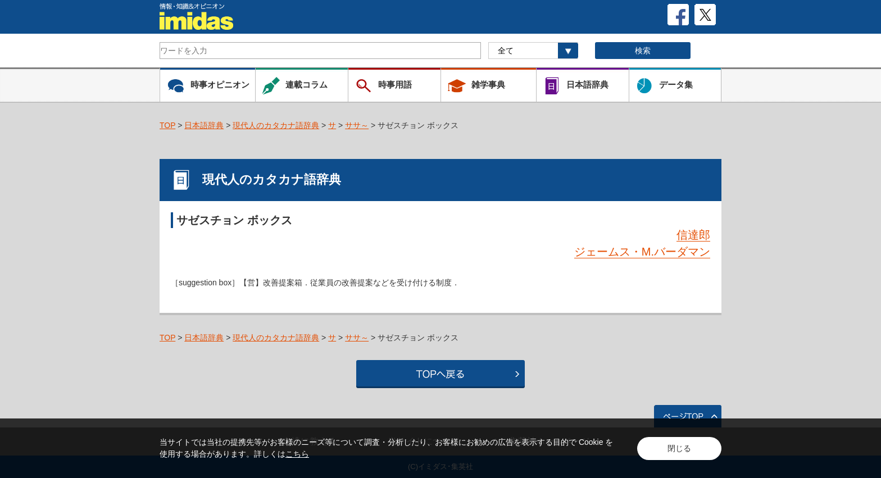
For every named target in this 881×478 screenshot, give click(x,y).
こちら (297, 453)
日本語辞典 (204, 125)
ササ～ (357, 125)
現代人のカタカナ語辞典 (276, 125)
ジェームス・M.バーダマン (642, 251)
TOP (167, 125)
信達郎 (693, 235)
